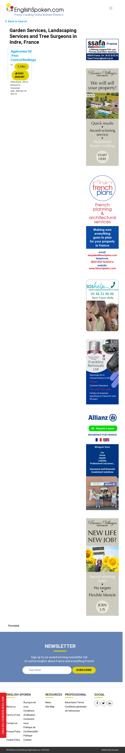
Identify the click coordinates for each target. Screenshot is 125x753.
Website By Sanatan (110, 750)
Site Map (50, 706)
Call (22, 66)
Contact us (11, 723)
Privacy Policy (13, 731)
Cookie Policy (13, 740)
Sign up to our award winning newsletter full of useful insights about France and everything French (59, 659)
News (48, 702)
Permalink (13, 625)
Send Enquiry (19, 75)
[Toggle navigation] (111, 8)
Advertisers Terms (74, 702)
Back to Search (16, 21)
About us (11, 706)
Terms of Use (13, 715)
